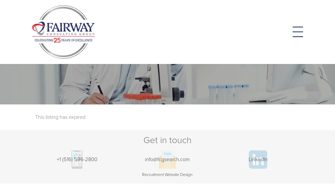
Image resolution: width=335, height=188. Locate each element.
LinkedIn (258, 159)
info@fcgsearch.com (167, 159)
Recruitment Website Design (167, 174)
